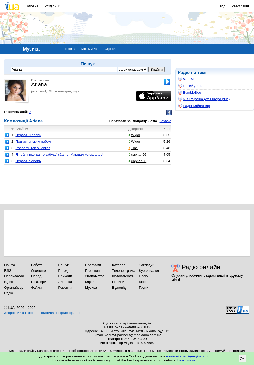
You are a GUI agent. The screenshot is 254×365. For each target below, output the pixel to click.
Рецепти (65, 288)
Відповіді (119, 288)
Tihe (133, 148)
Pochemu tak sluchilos (32, 148)
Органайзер (13, 288)
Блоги (144, 276)
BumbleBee (189, 93)
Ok (242, 359)
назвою (165, 121)
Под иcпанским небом (33, 141)
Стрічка (110, 49)
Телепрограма (123, 271)
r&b (50, 91)
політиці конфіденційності (187, 356)
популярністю (145, 121)
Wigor (134, 135)
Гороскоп (92, 271)
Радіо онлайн (201, 266)
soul (42, 91)
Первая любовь (28, 161)
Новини (118, 282)
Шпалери (38, 282)
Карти (89, 282)
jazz (34, 91)
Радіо (184, 72)
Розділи (50, 6)
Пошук (63, 265)
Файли (36, 288)
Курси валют (149, 271)
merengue (63, 91)
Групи (143, 288)
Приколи (65, 276)
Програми (93, 265)
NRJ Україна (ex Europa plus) (204, 99)
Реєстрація (240, 6)
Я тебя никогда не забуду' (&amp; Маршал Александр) (59, 154)
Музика (91, 288)
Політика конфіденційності (61, 313)
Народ (36, 276)
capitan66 (137, 154)
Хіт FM (186, 79)
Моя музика (89, 49)
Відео (8, 282)
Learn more (186, 360)
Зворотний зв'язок (18, 313)
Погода (63, 271)
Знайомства (95, 276)
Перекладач (14, 276)
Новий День (190, 86)
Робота (37, 265)
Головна (32, 6)
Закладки (146, 265)
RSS (7, 271)
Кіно (142, 282)
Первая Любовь (28, 135)
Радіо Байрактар (194, 106)
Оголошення (41, 271)
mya (76, 91)
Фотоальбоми (123, 276)
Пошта (9, 265)
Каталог (118, 265)
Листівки (65, 282)
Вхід (222, 6)
